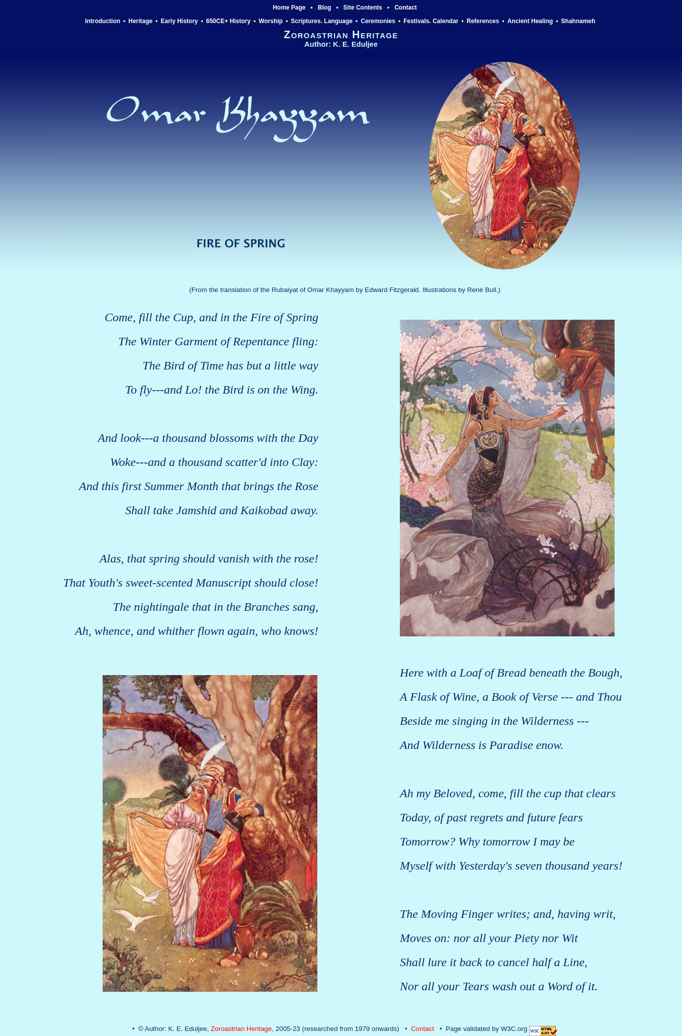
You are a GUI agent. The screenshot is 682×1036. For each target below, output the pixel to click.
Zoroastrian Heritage (241, 1028)
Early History (179, 21)
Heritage (140, 21)
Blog (324, 7)
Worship (271, 21)
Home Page (289, 7)
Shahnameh (579, 21)
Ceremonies (378, 21)
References (483, 21)
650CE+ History (228, 21)
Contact (405, 7)
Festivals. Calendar (430, 21)
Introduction (102, 21)
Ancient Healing (530, 21)
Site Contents (363, 7)
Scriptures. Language (322, 21)
